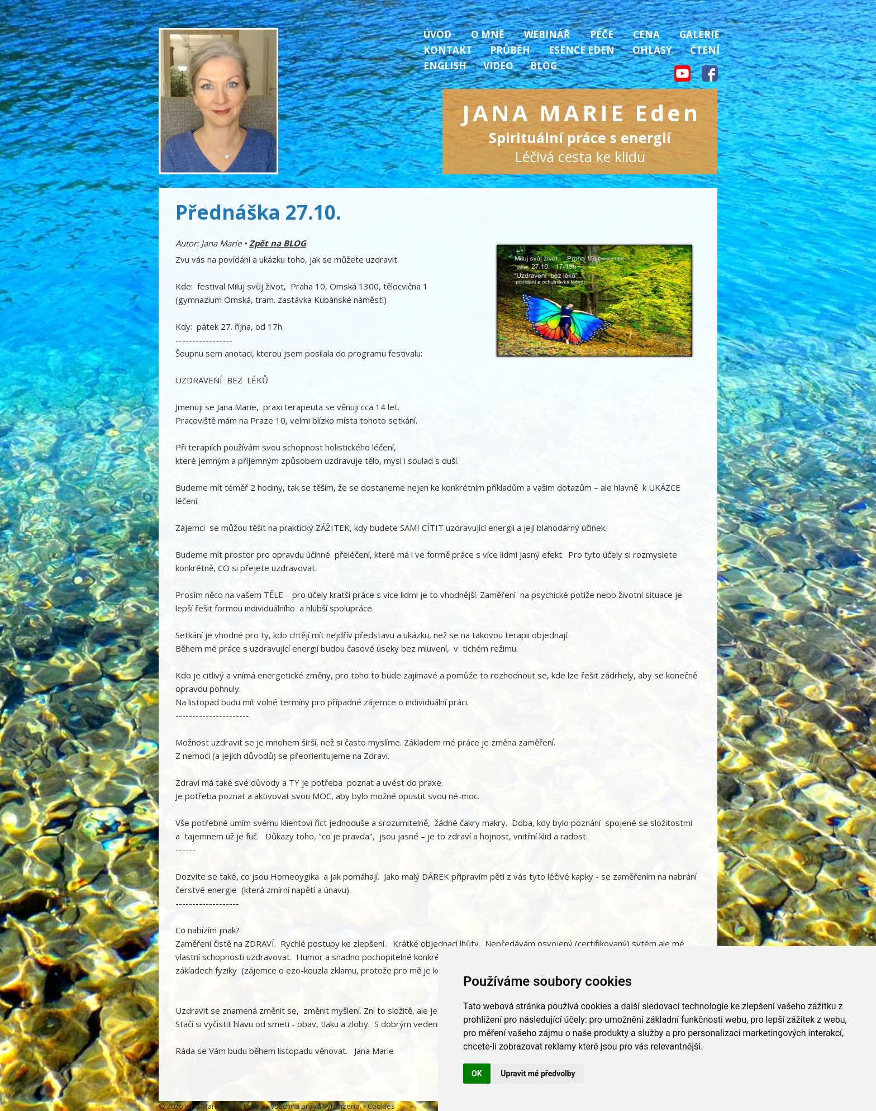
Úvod (437, 34)
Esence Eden (582, 50)
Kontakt (447, 50)
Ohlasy (652, 50)
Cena (646, 34)
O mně (487, 34)
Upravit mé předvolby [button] (538, 1073)
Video (498, 65)
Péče (601, 34)
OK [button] (477, 1073)
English (444, 65)
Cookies (381, 1106)
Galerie (699, 34)
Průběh (510, 50)
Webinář (547, 34)
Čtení (705, 50)
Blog (543, 65)
